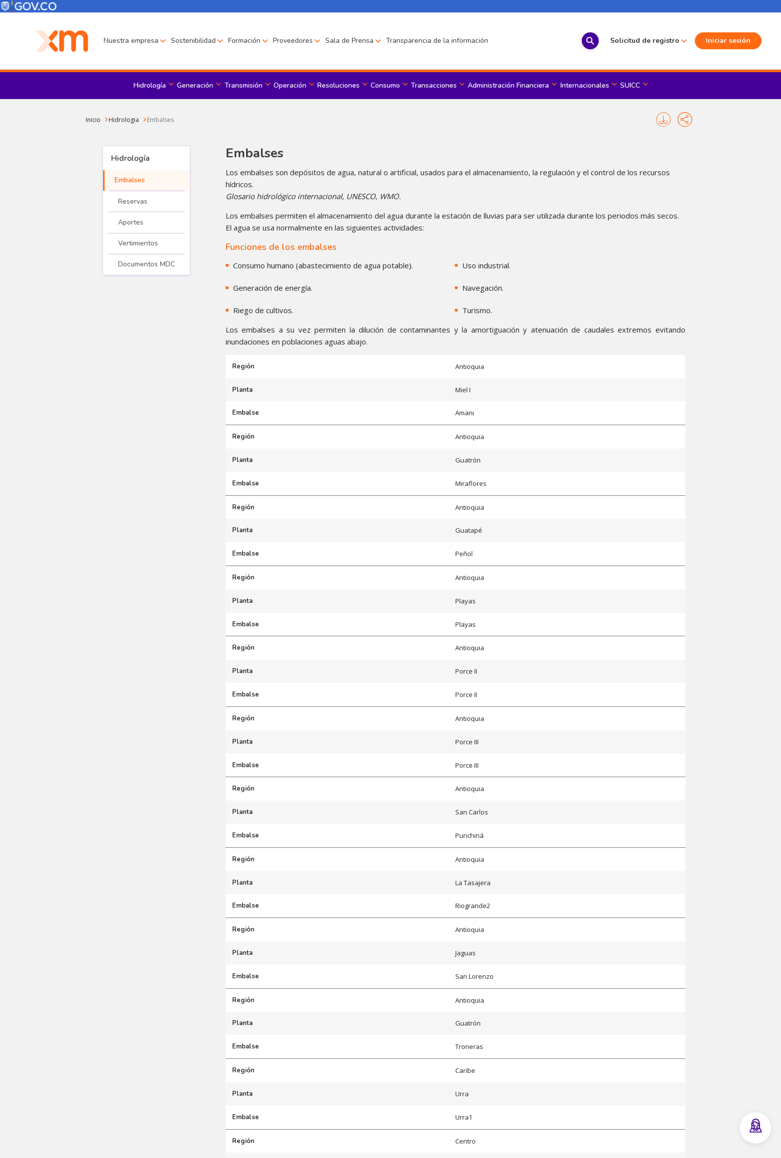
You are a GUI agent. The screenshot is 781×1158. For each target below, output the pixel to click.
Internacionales (584, 85)
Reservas (132, 201)
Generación (195, 85)
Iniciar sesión (707, 40)
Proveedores (293, 40)
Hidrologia (124, 120)
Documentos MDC (146, 264)
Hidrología (149, 85)
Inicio (93, 120)
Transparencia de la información (437, 40)
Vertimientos (138, 243)
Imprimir (663, 119)
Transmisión (243, 85)
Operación (289, 85)
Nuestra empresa (131, 40)
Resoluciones (338, 85)
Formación (244, 40)
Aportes (130, 222)
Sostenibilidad (193, 40)
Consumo (385, 85)
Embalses (160, 120)
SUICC (630, 85)
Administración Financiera (508, 85)
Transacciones (434, 85)
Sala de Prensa (349, 40)
